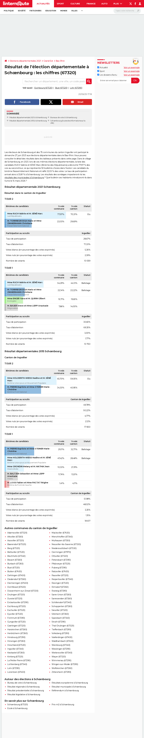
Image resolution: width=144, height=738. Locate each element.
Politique (9, 11)
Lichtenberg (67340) (17, 664)
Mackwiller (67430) (61, 532)
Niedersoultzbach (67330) (64, 548)
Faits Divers (35, 11)
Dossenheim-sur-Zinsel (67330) (22, 591)
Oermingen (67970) (61, 552)
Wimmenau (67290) (61, 660)
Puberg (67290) (59, 567)
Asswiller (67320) (15, 540)
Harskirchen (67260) (17, 629)
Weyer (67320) (59, 656)
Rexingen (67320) (60, 583)
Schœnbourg (56, 121)
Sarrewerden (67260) (62, 598)
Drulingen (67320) (16, 594)
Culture (75, 3)
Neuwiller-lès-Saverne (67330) (66, 544)
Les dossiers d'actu (107, 75)
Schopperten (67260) (62, 606)
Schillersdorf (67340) (61, 602)
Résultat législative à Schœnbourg (23, 694)
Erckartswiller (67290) (17, 602)
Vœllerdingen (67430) (62, 637)
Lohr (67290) (76, 88)
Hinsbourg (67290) (16, 637)
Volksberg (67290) (60, 633)
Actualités (43, 3)
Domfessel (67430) (16, 587)
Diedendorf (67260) (16, 579)
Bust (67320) (61, 88)
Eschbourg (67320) (43, 88)
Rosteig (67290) (59, 591)
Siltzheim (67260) (60, 614)
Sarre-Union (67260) (61, 594)
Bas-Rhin (60, 61)
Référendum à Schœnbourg (65, 690)
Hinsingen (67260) (16, 641)
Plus (117, 3)
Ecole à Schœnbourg (17, 708)
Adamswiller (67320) (17, 532)
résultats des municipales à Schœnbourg (24, 177)
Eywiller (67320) (15, 614)
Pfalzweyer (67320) (61, 563)
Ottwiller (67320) (60, 556)
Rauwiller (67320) (60, 575)
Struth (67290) (58, 621)
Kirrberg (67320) (15, 656)
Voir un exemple (132, 67)
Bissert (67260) (14, 560)
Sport (60, 3)
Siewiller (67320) (60, 610)
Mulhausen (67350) (61, 540)
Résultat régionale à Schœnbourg (23, 686)
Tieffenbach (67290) (61, 629)
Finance (91, 3)
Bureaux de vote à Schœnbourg (63, 117)
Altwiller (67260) (15, 536)
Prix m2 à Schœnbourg (63, 704)
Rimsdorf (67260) (60, 587)
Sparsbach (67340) (61, 618)
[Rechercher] (127, 11)
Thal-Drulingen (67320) (63, 625)
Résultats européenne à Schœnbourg (70, 682)
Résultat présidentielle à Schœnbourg (25, 690)
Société (21, 11)
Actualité (102, 67)
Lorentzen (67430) (16, 672)
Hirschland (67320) (16, 645)
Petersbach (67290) (61, 560)
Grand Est (48, 61)
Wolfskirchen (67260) (62, 668)
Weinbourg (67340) (61, 645)
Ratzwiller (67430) (60, 571)
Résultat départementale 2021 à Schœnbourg (28, 117)
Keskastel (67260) (15, 652)
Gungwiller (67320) (16, 621)
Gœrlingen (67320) (16, 625)
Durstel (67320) (14, 598)
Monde (63, 11)
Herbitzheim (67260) (17, 633)
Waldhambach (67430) (62, 641)
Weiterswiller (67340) (62, 652)
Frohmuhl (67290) (16, 618)
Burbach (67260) (15, 563)
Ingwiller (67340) (15, 649)
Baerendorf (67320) (16, 544)
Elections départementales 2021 (25, 61)
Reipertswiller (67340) (62, 579)
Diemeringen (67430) (17, 583)
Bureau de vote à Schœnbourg (22, 682)
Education (50, 11)
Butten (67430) (14, 571)
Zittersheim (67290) (61, 672)
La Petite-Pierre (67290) (18, 660)
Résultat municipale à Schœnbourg (69, 686)
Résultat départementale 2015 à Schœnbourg (28, 121)
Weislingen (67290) (61, 649)
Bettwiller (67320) (15, 552)
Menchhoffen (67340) (62, 536)
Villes (74, 11)
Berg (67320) (13, 548)
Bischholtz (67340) (16, 556)
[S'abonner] (118, 80)
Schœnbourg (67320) (17, 704)
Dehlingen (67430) (16, 575)
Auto (104, 3)
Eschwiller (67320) (16, 610)
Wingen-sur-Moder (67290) (65, 664)
